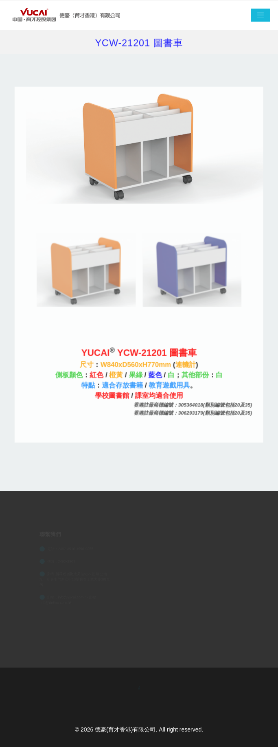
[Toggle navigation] (260, 15)
